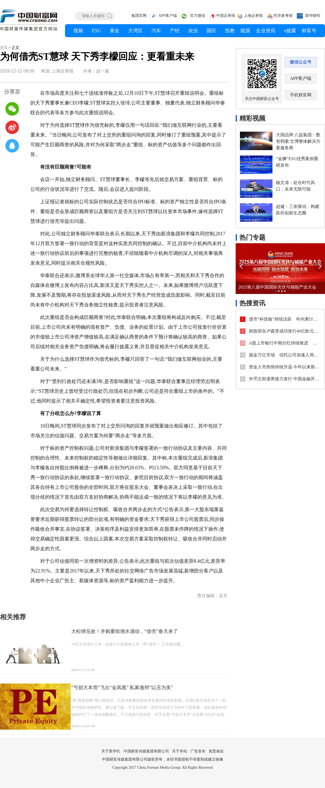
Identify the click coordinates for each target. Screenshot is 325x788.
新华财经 (312, 16)
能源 (245, 30)
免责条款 (216, 751)
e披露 (290, 30)
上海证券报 (253, 16)
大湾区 (135, 30)
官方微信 (197, 16)
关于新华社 (110, 751)
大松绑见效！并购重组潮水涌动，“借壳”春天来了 (124, 631)
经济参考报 (283, 16)
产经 (175, 30)
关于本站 (179, 751)
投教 (230, 30)
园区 (211, 30)
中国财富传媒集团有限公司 (146, 751)
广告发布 (198, 751)
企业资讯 (265, 30)
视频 (78, 30)
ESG (96, 30)
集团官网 (139, 16)
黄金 (114, 30)
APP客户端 (167, 16)
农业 (193, 30)
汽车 (156, 30)
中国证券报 (225, 16)
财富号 (309, 30)
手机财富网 (300, 95)
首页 (4, 48)
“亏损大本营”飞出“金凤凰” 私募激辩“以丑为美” (122, 687)
